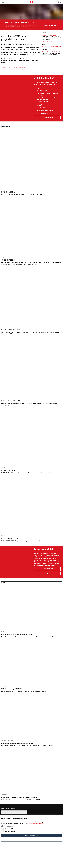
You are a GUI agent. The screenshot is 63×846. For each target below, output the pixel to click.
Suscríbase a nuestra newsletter (8, 808)
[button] (57, 2)
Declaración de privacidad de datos (36, 823)
